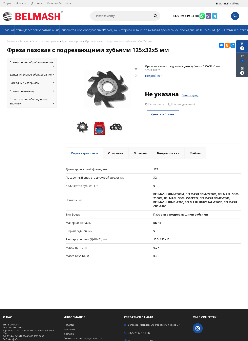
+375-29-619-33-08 (185, 16)
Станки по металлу (146, 30)
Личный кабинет (228, 3)
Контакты (241, 30)
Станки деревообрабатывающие (36, 30)
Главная (8, 30)
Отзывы (229, 30)
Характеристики (84, 153)
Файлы (195, 153)
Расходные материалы (118, 30)
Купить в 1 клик (163, 114)
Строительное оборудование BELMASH (186, 30)
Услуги (7, 3)
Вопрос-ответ (168, 153)
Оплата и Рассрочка (59, 3)
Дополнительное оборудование (81, 30)
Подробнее (154, 76)
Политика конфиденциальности (83, 338)
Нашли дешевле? (181, 104)
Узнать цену (190, 95)
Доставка (36, 3)
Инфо (218, 30)
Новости (21, 3)
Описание (115, 153)
